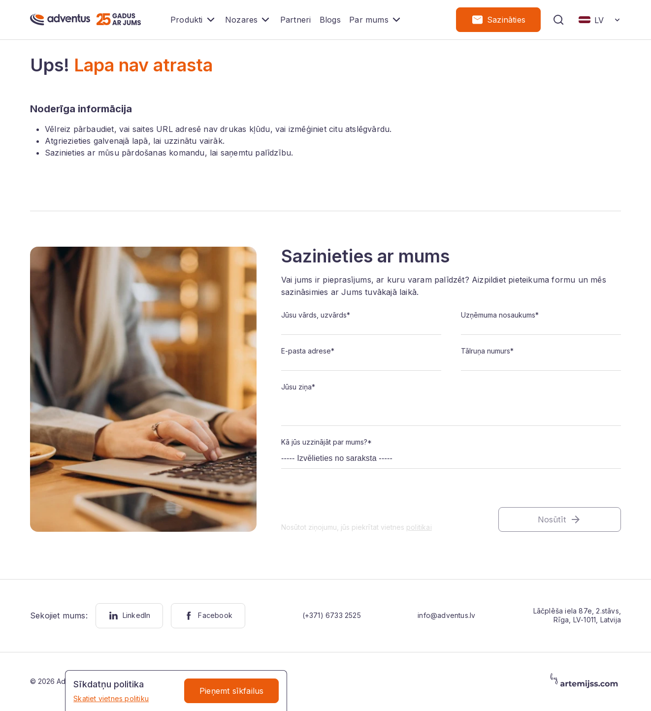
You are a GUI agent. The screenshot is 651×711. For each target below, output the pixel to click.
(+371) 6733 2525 (331, 616)
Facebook (208, 616)
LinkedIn (129, 616)
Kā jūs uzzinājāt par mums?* (326, 442)
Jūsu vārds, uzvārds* (315, 315)
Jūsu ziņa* (298, 387)
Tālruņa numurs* (487, 351)
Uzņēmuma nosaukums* (500, 315)
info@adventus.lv (446, 616)
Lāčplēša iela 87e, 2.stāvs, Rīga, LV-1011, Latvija (577, 615)
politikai (419, 527)
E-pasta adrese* (307, 351)
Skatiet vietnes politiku (111, 698)
